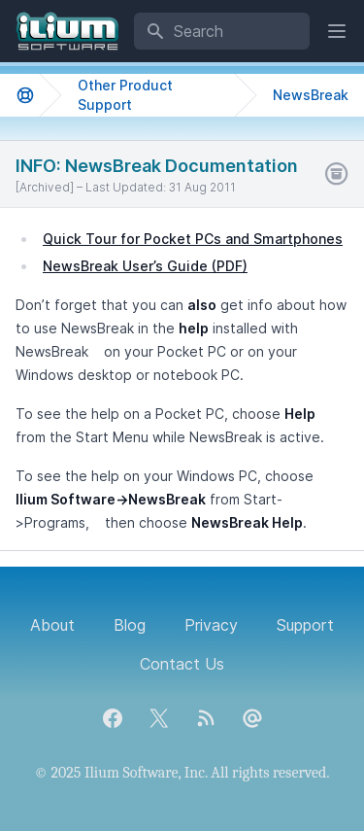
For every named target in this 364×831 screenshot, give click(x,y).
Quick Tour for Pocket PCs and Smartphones (193, 238)
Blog (130, 625)
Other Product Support (125, 95)
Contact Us (182, 664)
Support (305, 625)
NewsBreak (310, 95)
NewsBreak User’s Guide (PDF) (145, 266)
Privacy (211, 625)
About (52, 625)
